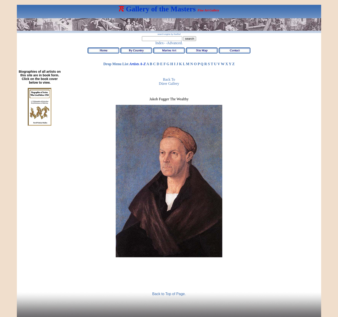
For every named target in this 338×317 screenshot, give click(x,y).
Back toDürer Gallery (169, 81)
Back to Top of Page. (169, 294)
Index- (160, 43)
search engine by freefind (168, 34)
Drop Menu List (115, 64)
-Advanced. (174, 43)
